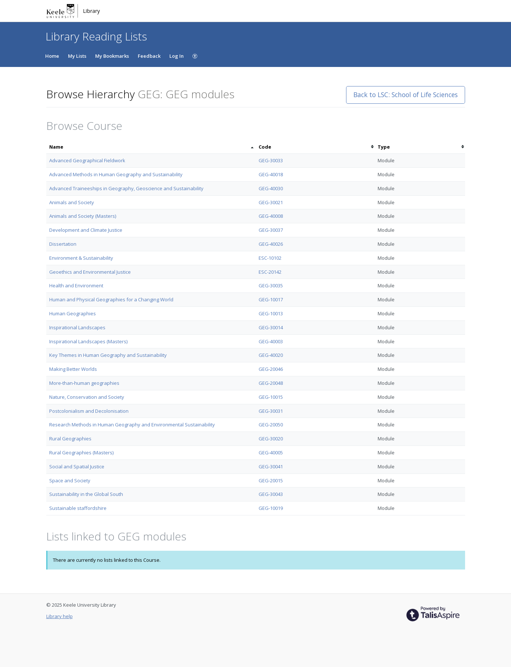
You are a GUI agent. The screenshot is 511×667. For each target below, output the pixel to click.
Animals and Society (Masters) (82, 216)
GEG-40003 (271, 341)
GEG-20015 (271, 480)
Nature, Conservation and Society (86, 397)
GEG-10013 (271, 313)
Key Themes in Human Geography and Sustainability (108, 355)
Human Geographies (72, 313)
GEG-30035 (271, 285)
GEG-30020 (271, 438)
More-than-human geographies (84, 383)
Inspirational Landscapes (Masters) (88, 341)
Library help (59, 616)
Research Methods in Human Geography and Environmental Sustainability (132, 424)
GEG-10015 (271, 397)
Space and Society (69, 480)
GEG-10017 (271, 299)
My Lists (77, 56)
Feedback (149, 56)
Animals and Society (71, 202)
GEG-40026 (271, 244)
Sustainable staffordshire (78, 508)
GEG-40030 (271, 188)
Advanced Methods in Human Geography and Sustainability (116, 174)
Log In (176, 56)
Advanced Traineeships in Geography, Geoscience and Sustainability (126, 188)
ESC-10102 (270, 258)
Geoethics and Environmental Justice (90, 272)
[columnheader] (151, 147)
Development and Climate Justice (85, 230)
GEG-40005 (271, 452)
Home (52, 56)
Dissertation (62, 244)
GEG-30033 (271, 160)
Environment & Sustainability (81, 258)
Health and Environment (76, 285)
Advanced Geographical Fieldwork (87, 160)
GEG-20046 (271, 369)
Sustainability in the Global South (86, 494)
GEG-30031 (271, 411)
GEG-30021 (271, 202)
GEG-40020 (271, 355)
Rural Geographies (70, 438)
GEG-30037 (271, 230)
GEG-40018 (271, 174)
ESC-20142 (270, 272)
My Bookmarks (112, 56)
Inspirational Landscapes (77, 327)
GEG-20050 (271, 424)
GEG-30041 (271, 466)
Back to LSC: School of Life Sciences (405, 94)
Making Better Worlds (73, 369)
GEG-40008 (271, 216)
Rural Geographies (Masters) (81, 452)
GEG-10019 (271, 508)
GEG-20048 (271, 383)
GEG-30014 (271, 327)
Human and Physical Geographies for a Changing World (111, 299)
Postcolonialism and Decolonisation (89, 411)
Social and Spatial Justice (76, 466)
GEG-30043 (271, 494)
